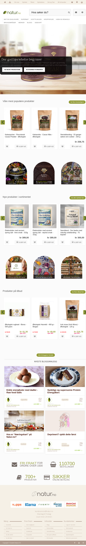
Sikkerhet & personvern (71, 539)
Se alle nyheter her (77, 199)
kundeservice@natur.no (44, 512)
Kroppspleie (29, 535)
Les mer (36, 405)
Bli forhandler (62, 2)
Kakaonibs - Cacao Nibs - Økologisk (42, 137)
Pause (83, 55)
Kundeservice (69, 532)
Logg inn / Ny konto (70, 525)
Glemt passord (69, 529)
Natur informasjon (12, 406)
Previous (78, 66)
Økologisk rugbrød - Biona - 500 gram (15, 327)
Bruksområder (50, 529)
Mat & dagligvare (30, 525)
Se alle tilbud (9, 539)
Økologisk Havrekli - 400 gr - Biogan (44, 327)
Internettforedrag (51, 532)
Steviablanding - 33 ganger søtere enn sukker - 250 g (70, 137)
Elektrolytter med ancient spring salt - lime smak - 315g (16, 232)
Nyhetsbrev (40, 2)
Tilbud (32, 2)
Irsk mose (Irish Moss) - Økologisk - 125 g (69, 327)
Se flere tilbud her (78, 293)
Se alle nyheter (9, 535)
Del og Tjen (51, 2)
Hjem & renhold (30, 539)
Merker (7, 532)
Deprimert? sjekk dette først (61, 435)
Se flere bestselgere (77, 103)
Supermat (28, 529)
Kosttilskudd (29, 532)
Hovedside (8, 525)
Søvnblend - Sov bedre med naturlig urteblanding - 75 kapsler (71, 233)
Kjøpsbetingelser (70, 535)
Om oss (16, 2)
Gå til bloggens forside (45, 356)
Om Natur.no (9, 529)
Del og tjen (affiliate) (51, 535)
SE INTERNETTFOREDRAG (34, 70)
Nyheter (24, 2)
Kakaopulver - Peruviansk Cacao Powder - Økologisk (15, 137)
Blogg (48, 525)
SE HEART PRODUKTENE (12, 70)
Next (82, 66)
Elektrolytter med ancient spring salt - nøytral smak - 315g (43, 233)
